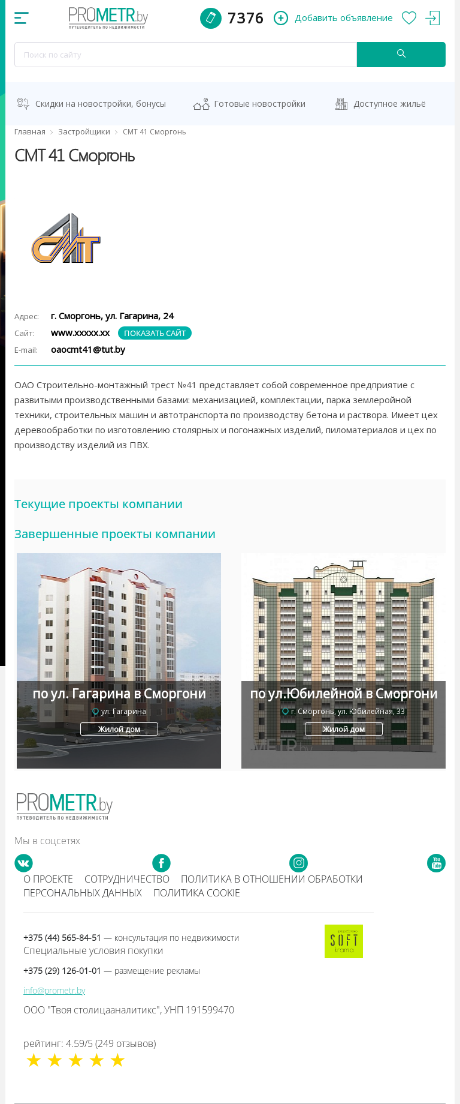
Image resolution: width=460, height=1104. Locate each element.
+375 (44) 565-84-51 (131, 937)
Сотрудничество (127, 879)
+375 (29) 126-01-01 (111, 970)
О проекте (48, 879)
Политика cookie (196, 892)
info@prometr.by (54, 990)
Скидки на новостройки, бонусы (100, 103)
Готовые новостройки (259, 103)
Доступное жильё (389, 103)
